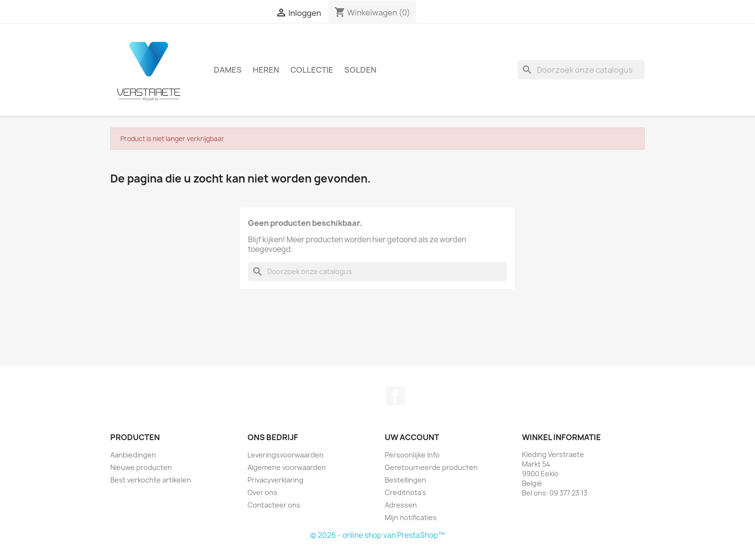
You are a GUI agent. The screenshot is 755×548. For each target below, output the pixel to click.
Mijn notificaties (411, 517)
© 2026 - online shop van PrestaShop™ (377, 535)
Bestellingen (405, 479)
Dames (228, 70)
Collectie (311, 70)
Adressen (401, 504)
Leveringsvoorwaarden (285, 454)
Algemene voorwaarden (286, 467)
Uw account (412, 437)
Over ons (262, 492)
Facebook (395, 395)
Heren (266, 70)
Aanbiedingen (133, 454)
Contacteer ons (273, 504)
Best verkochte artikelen (150, 479)
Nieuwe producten (141, 467)
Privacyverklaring (275, 479)
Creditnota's (405, 492)
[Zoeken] (581, 69)
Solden (360, 70)
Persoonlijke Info (412, 454)
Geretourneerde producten (431, 467)
